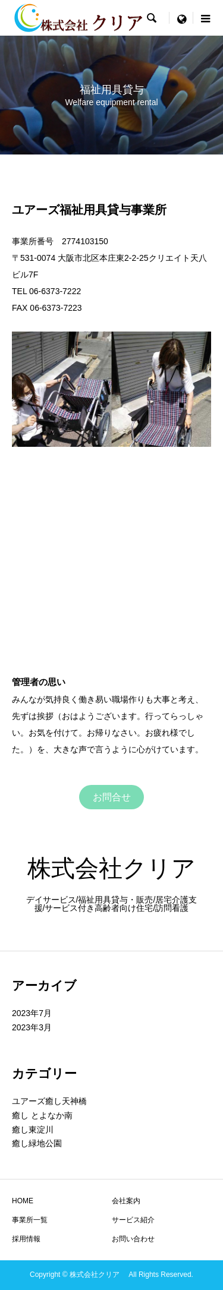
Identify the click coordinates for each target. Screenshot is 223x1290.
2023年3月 (32, 1027)
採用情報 (26, 1239)
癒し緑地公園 (37, 1143)
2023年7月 (32, 1013)
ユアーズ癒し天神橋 (49, 1101)
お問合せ (112, 797)
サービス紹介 (133, 1220)
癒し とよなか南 (42, 1115)
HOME (22, 1201)
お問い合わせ (133, 1239)
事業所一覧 (30, 1220)
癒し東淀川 (33, 1129)
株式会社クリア (123, 868)
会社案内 (126, 1201)
